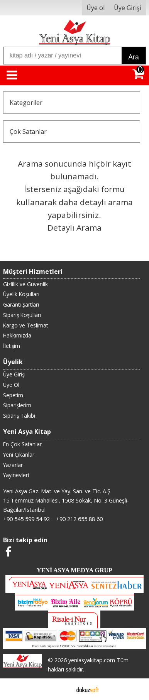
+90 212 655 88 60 (79, 519)
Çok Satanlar (28, 131)
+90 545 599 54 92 (26, 519)
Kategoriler (26, 102)
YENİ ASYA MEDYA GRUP (74, 570)
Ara (133, 57)
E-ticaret (62, 689)
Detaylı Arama (74, 227)
